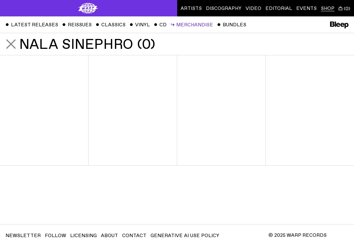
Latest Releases (31, 25)
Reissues (77, 25)
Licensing (83, 235)
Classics (111, 25)
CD (160, 25)
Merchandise (192, 25)
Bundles (231, 25)
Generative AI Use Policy (184, 235)
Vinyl (140, 25)
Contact (134, 235)
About (109, 235)
